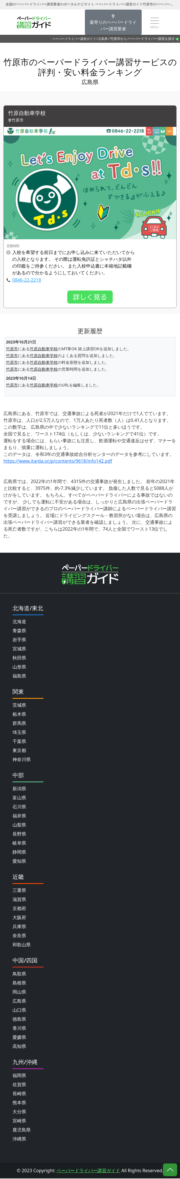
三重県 (19, 891)
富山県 (19, 798)
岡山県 (19, 992)
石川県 (19, 807)
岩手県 (19, 640)
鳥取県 (19, 974)
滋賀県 (19, 900)
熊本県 (19, 1103)
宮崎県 (19, 1121)
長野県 (19, 834)
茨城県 (19, 705)
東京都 (19, 751)
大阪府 (19, 918)
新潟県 (19, 789)
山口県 (19, 1010)
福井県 (19, 816)
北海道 (19, 622)
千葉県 (19, 742)
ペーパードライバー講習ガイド (74, 39)
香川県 (19, 1029)
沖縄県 (19, 1139)
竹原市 (12, 349)
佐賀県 (19, 1085)
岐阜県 (19, 843)
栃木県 (19, 715)
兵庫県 (19, 927)
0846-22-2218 (26, 280)
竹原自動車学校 (28, 113)
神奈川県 (21, 760)
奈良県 (19, 936)
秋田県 (19, 658)
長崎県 (19, 1094)
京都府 (19, 909)
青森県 (19, 631)
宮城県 (19, 649)
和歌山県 (21, 945)
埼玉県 (19, 733)
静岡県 (19, 852)
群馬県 (19, 724)
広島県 (103, 39)
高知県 (19, 1047)
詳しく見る (90, 297)
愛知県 (19, 861)
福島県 (19, 676)
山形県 (19, 667)
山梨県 (19, 825)
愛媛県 (19, 1038)
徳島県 (19, 1019)
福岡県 (19, 1076)
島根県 (19, 983)
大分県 (19, 1112)
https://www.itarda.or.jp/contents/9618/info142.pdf (57, 461)
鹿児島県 (21, 1130)
